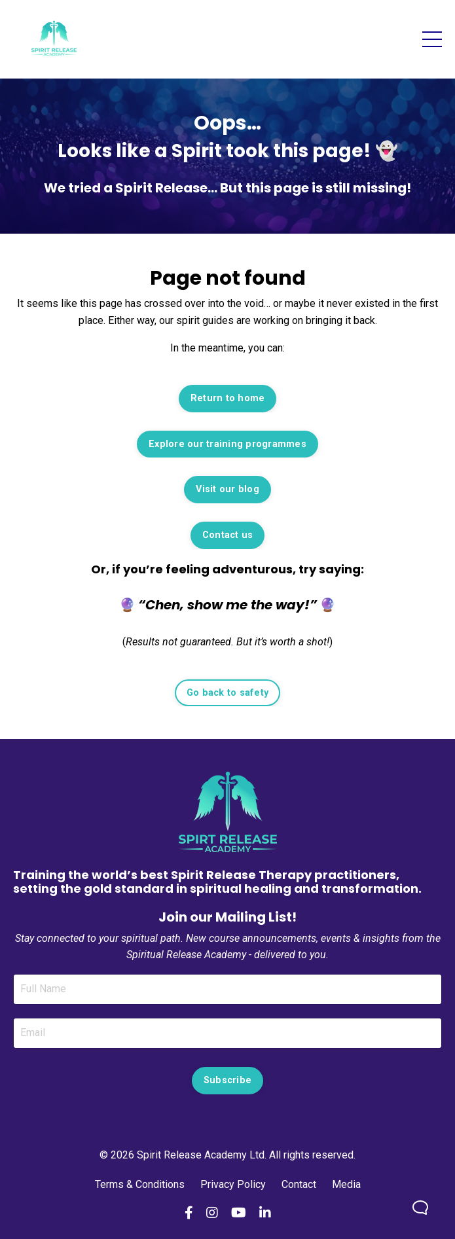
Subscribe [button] (227, 1080)
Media (346, 1184)
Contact (299, 1184)
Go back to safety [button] (227, 692)
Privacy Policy (233, 1184)
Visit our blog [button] (227, 489)
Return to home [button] (228, 398)
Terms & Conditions (141, 1184)
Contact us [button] (227, 535)
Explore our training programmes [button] (227, 444)
